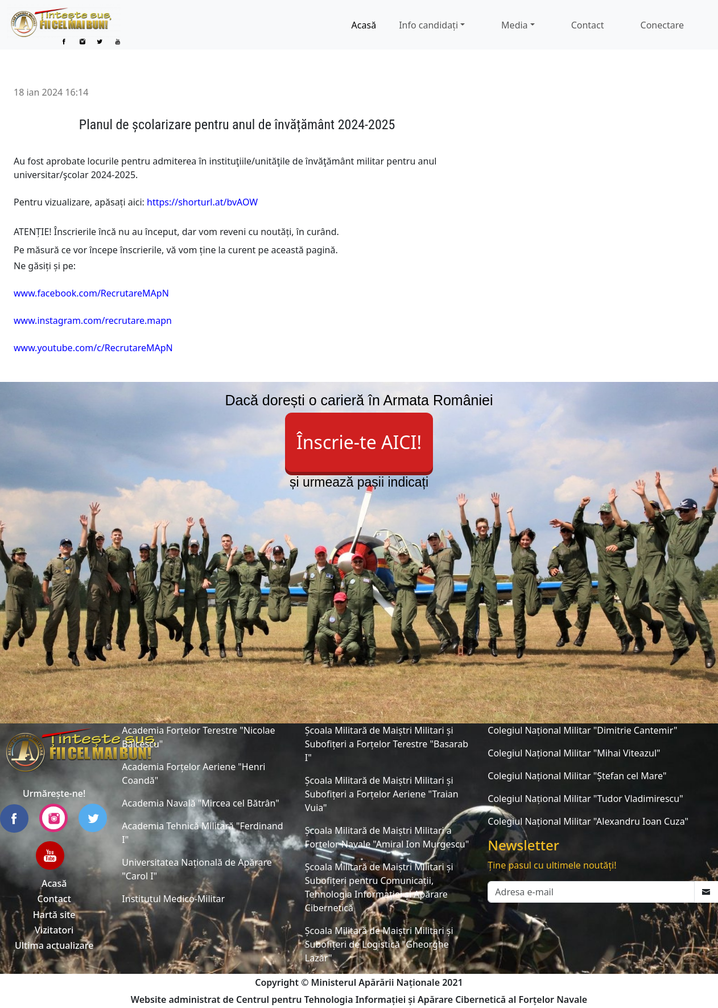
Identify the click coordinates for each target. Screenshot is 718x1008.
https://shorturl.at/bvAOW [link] (202, 202)
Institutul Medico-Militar (173, 898)
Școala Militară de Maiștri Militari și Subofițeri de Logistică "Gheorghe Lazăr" (379, 944)
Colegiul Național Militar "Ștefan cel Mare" (577, 776)
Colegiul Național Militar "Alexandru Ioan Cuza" (588, 821)
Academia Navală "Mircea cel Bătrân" (200, 803)
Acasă (364, 25)
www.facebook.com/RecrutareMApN (91, 293)
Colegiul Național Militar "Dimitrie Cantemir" (582, 730)
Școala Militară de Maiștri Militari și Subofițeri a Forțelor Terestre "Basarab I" (386, 744)
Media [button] (514, 25)
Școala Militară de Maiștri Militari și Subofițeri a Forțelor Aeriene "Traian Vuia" (382, 794)
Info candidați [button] (428, 25)
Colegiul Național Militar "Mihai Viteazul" (574, 753)
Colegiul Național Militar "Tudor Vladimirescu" (585, 798)
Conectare (662, 25)
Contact (587, 25)
